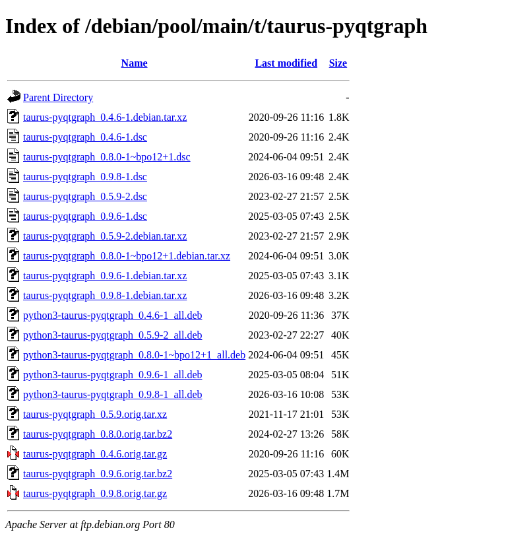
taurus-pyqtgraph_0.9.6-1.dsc (85, 216)
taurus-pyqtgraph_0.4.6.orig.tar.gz (95, 453)
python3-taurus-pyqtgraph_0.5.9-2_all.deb (113, 335)
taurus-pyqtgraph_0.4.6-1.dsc (85, 137)
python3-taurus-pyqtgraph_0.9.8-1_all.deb (113, 394)
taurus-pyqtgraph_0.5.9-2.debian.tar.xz (105, 236)
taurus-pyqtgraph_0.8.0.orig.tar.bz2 (97, 434)
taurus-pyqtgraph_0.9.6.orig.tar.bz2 (97, 473)
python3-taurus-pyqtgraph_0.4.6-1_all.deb (113, 315)
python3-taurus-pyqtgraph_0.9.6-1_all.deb (113, 374)
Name (134, 63)
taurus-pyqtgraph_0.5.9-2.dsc (85, 196)
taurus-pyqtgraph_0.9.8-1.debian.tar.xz (105, 295)
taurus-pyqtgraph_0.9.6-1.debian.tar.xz (105, 275)
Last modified (286, 63)
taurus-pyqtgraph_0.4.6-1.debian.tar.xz (105, 117)
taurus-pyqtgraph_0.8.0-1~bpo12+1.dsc (107, 156)
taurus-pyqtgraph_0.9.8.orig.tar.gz (95, 493)
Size (338, 63)
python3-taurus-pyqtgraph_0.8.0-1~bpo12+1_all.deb (134, 354)
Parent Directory (58, 97)
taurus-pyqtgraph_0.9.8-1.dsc (85, 176)
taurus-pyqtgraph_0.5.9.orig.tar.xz (95, 414)
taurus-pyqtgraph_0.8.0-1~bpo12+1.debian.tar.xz (126, 255)
